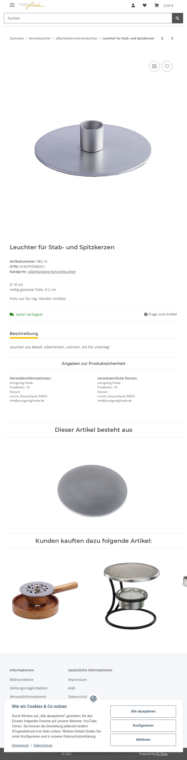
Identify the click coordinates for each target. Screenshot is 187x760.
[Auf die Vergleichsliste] (154, 66)
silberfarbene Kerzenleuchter (52, 271)
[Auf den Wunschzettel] (167, 66)
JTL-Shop (162, 754)
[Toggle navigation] (12, 3)
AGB (71, 688)
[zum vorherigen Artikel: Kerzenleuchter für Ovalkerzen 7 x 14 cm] (162, 38)
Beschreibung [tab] (24, 333)
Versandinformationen (28, 696)
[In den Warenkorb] (14, 54)
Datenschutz (43, 745)
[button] (133, 5)
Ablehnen (143, 739)
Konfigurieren (143, 725)
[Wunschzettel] (144, 5)
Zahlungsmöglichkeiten (29, 688)
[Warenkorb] (163, 5)
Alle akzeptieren (143, 711)
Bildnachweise (21, 679)
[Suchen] (88, 18)
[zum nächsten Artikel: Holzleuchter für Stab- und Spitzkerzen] (172, 38)
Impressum (77, 679)
